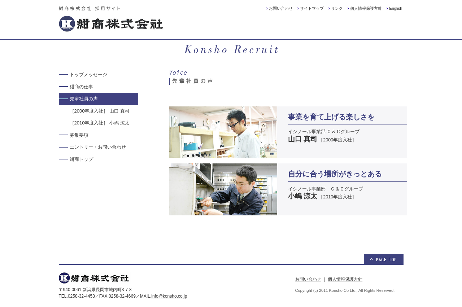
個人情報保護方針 (366, 8)
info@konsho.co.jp (169, 296)
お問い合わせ (281, 8)
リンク (337, 8)
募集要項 (79, 135)
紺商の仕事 (81, 86)
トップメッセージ (88, 74)
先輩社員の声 (84, 98)
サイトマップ (312, 8)
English (395, 8)
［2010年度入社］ (100, 123)
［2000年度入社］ (100, 111)
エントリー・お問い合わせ (98, 147)
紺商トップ (81, 159)
